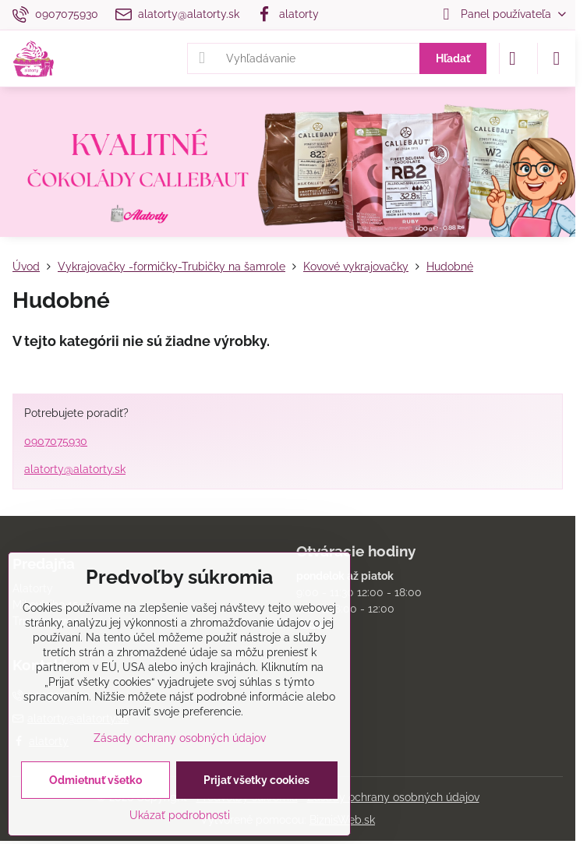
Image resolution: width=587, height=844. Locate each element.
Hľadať (453, 58)
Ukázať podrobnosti (179, 815)
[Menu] (556, 58)
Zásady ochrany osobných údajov (393, 797)
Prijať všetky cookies (256, 780)
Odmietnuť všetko (95, 780)
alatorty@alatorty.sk (75, 469)
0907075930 (55, 441)
